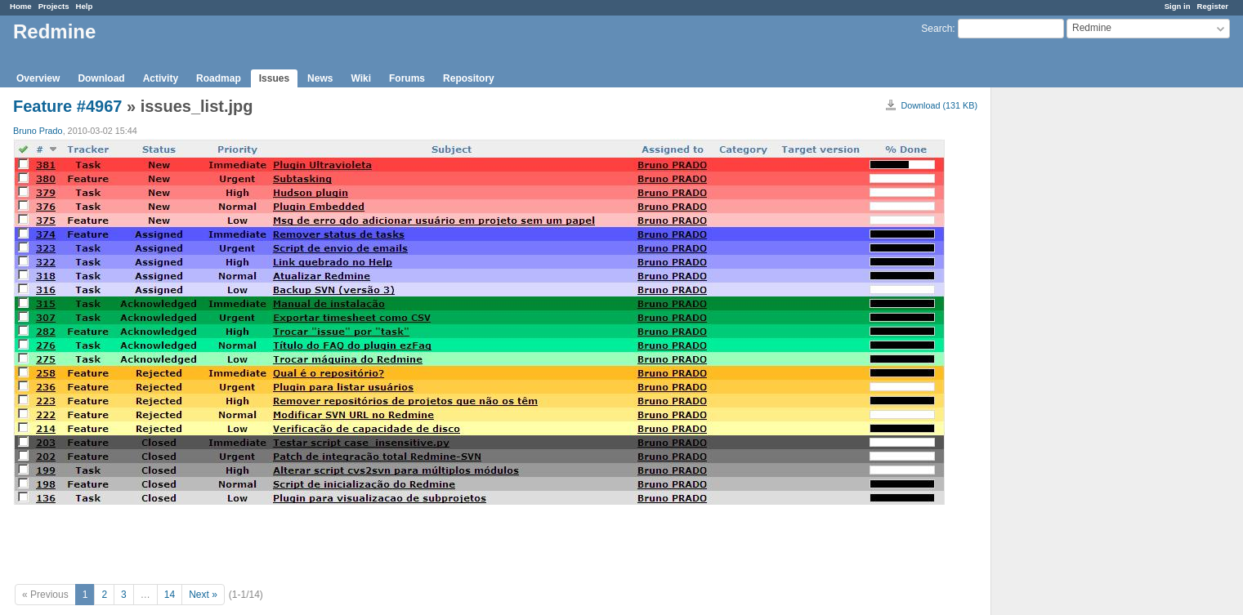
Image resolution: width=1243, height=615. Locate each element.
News (320, 78)
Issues (274, 78)
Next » (203, 594)
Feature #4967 (67, 106)
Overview (38, 78)
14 (169, 594)
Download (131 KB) (939, 105)
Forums (407, 78)
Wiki (361, 78)
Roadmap (218, 78)
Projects (53, 6)
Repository (468, 78)
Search (936, 28)
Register (1212, 6)
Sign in (1178, 6)
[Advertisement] (1073, 344)
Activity (160, 78)
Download (101, 78)
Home (21, 6)
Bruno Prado (38, 131)
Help (84, 6)
